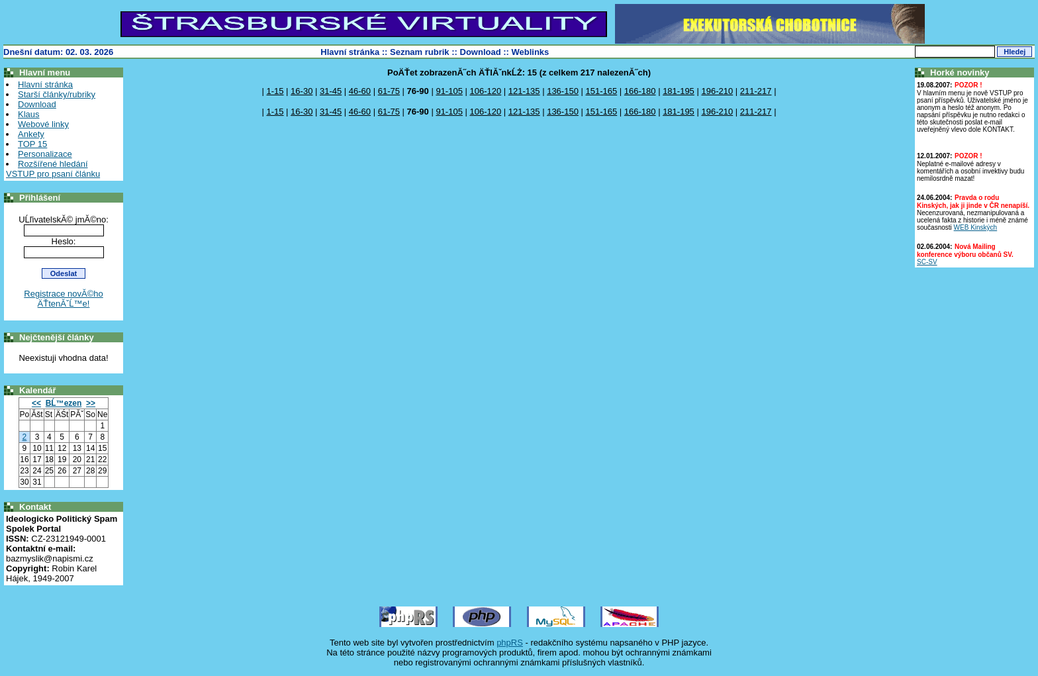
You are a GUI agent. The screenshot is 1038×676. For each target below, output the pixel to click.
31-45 (331, 91)
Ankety (31, 134)
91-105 (449, 91)
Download (480, 52)
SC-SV (927, 262)
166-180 (640, 91)
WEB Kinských (976, 227)
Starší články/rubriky (56, 94)
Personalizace (45, 154)
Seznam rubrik (419, 52)
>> (90, 403)
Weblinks (530, 52)
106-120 (486, 91)
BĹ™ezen (64, 403)
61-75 (389, 91)
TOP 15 (32, 144)
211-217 (756, 91)
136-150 (563, 91)
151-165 (601, 91)
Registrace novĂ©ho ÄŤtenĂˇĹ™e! (63, 299)
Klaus (29, 114)
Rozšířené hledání (53, 164)
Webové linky (43, 124)
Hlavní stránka (349, 52)
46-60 (360, 91)
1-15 (274, 91)
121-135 (524, 91)
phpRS (509, 643)
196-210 (717, 91)
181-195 (678, 91)
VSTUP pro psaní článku (53, 174)
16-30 (301, 91)
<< (36, 403)
